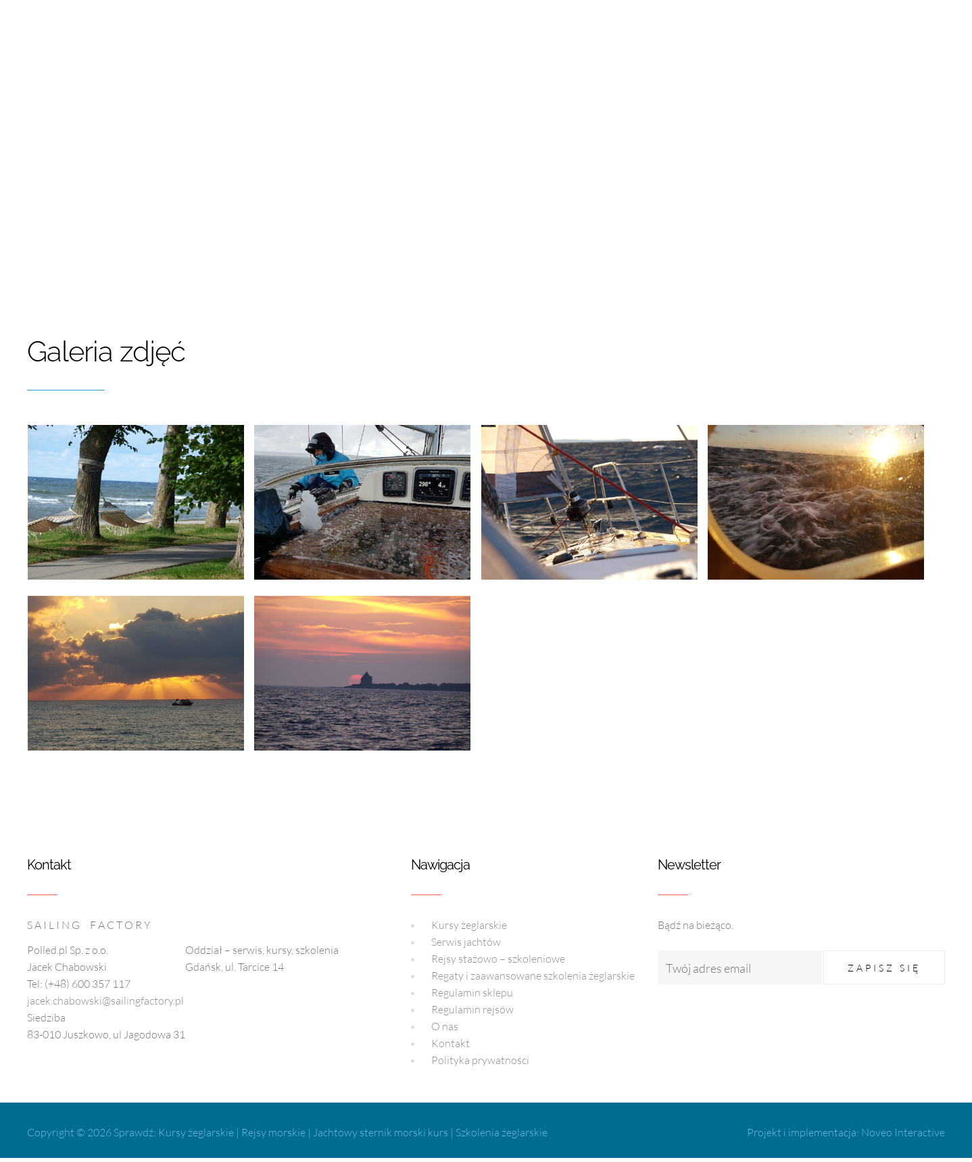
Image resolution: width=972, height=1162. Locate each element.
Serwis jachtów (466, 942)
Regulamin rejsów (472, 1009)
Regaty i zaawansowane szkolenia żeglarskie (533, 975)
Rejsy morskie (273, 1132)
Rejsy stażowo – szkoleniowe (498, 958)
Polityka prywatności (480, 1060)
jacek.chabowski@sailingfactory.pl (105, 1000)
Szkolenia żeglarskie (502, 1132)
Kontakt (450, 1043)
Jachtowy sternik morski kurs (380, 1132)
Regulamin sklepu (472, 992)
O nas (444, 1026)
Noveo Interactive (903, 1132)
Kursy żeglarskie (469, 925)
